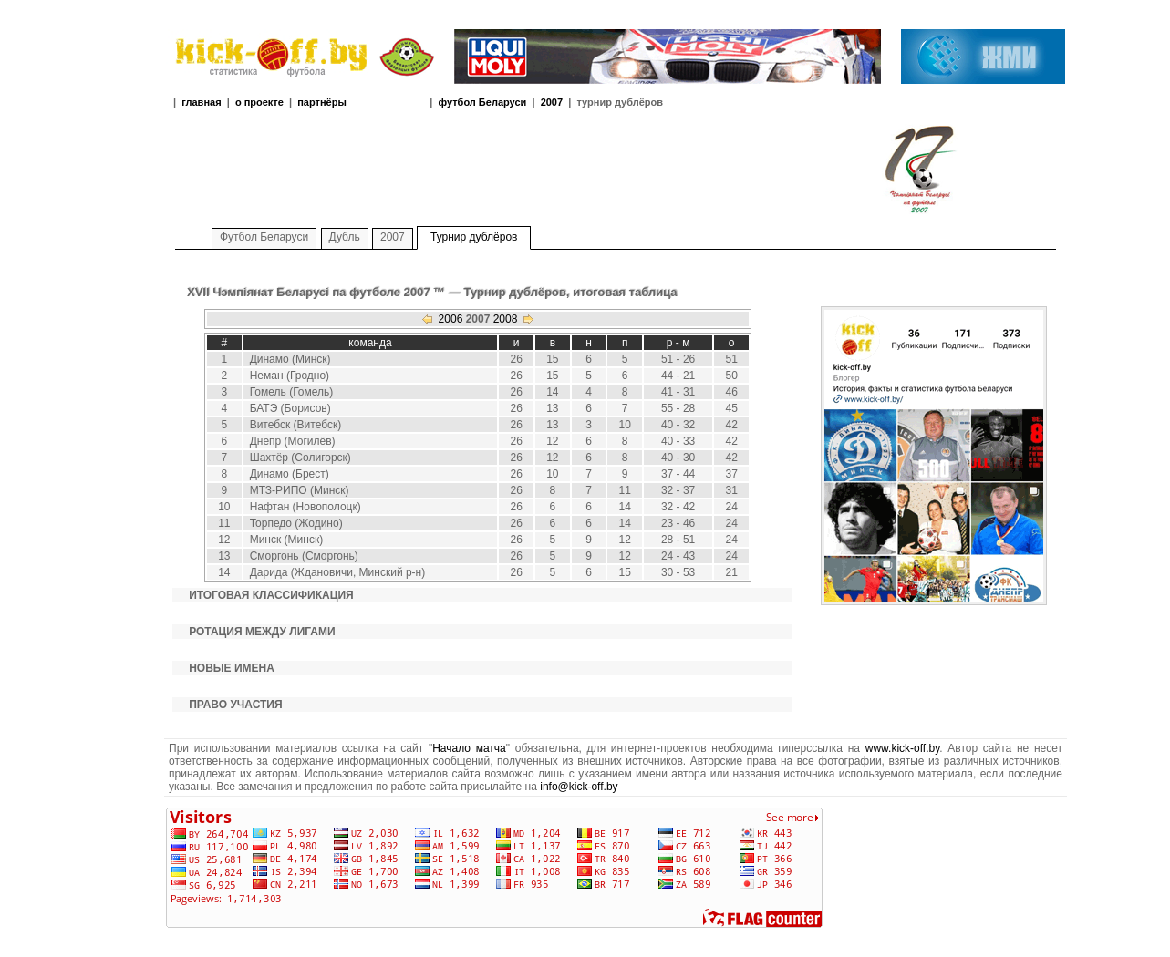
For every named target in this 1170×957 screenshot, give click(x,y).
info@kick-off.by (578, 786)
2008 (505, 319)
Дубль (344, 237)
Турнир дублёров (473, 237)
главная (201, 102)
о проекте (259, 102)
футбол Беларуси (482, 102)
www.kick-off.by (902, 748)
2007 (552, 102)
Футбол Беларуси (264, 237)
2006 (451, 319)
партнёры (322, 102)
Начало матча (469, 748)
